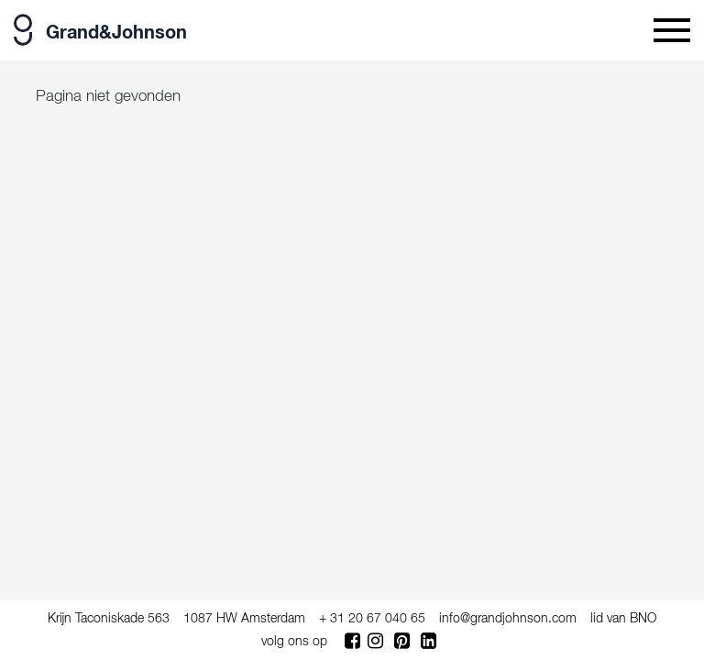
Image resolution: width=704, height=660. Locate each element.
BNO (643, 618)
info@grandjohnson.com (508, 618)
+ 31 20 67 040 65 (372, 618)
